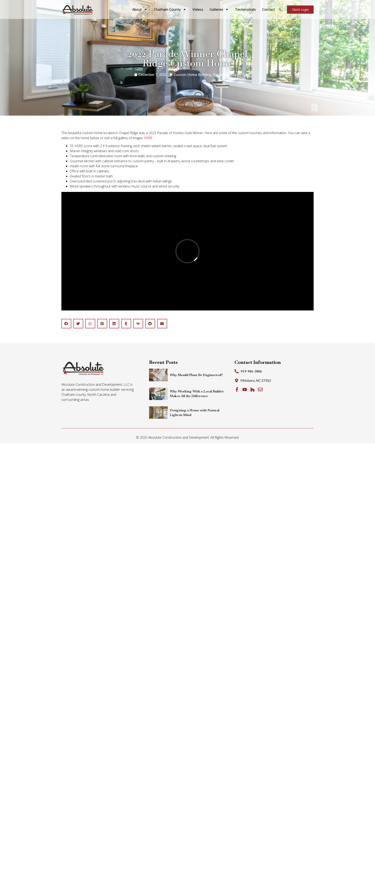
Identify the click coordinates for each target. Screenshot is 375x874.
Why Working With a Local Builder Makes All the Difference (197, 393)
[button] (66, 323)
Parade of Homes (227, 74)
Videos (198, 9)
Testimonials (245, 9)
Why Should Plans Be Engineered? (196, 375)
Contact (268, 9)
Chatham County (170, 9)
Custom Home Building (192, 74)
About (139, 9)
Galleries (219, 9)
